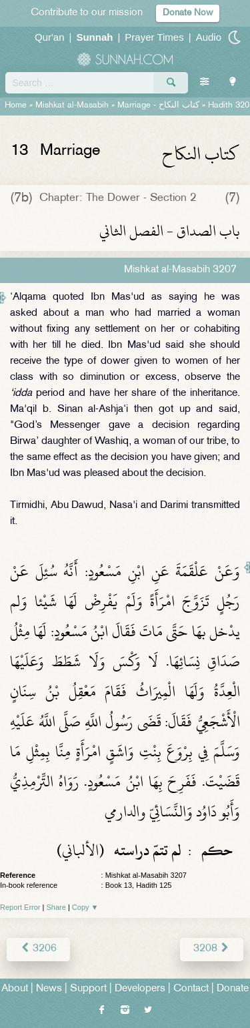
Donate (233, 989)
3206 (38, 949)
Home (16, 105)
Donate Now (188, 13)
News (49, 989)
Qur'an (50, 37)
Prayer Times (154, 37)
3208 (211, 949)
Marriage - (158, 105)
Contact (191, 989)
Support (88, 989)
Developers (140, 989)
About (14, 989)
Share (56, 907)
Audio (208, 37)
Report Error (20, 907)
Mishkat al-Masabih (72, 105)
